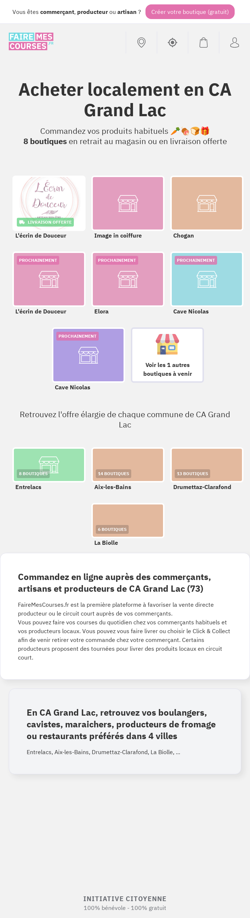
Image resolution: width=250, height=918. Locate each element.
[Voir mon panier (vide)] (203, 43)
